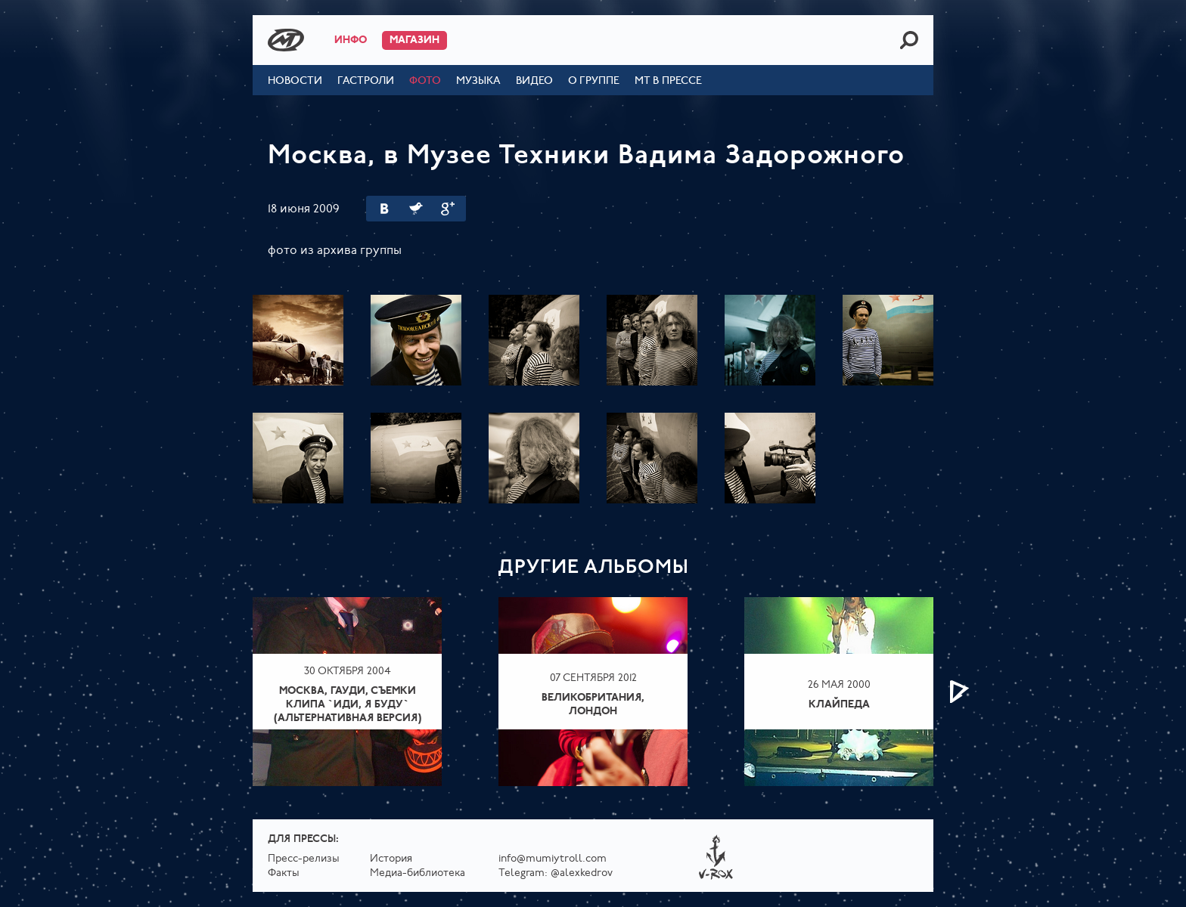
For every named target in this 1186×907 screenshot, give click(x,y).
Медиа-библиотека (417, 873)
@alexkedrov (582, 873)
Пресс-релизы (304, 859)
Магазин (414, 40)
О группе (593, 81)
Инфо (350, 40)
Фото (425, 81)
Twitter (416, 208)
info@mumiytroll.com (552, 859)
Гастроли (365, 81)
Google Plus (448, 208)
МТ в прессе (668, 81)
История (391, 859)
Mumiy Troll (286, 40)
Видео (534, 81)
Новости (295, 81)
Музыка (478, 81)
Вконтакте (384, 208)
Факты (284, 873)
